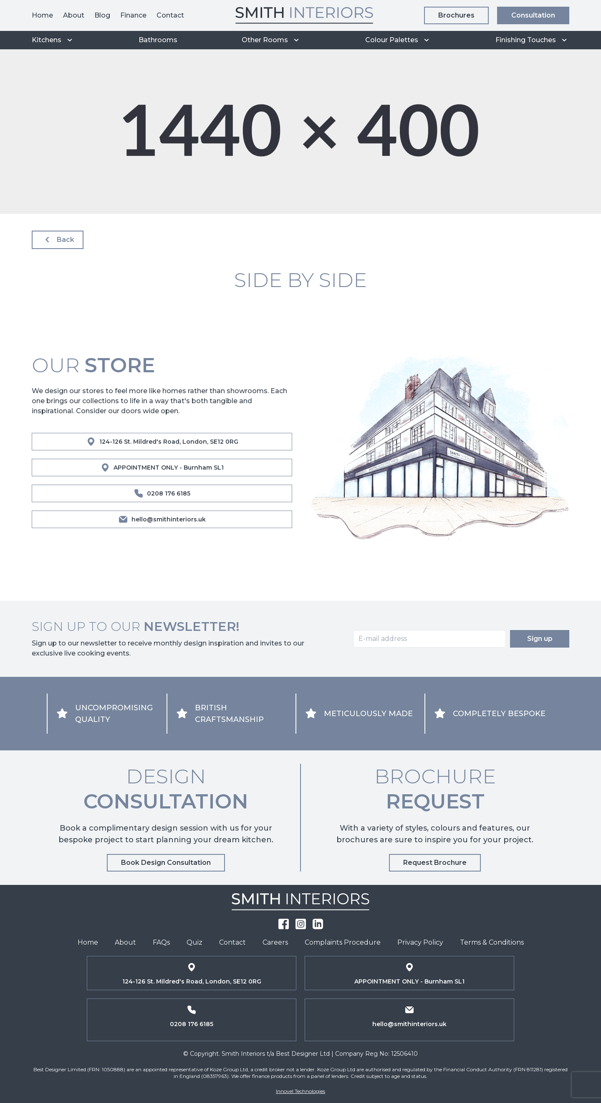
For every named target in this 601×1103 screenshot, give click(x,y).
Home (42, 15)
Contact (170, 15)
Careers (275, 942)
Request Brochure (435, 863)
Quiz (194, 942)
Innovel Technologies (300, 1091)
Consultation (533, 15)
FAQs (161, 942)
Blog (102, 15)
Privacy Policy (420, 942)
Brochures (456, 15)
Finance (133, 15)
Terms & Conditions (492, 942)
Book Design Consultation (166, 863)
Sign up (540, 639)
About (73, 15)
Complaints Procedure (343, 942)
